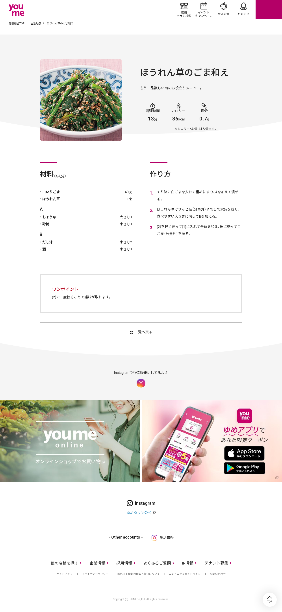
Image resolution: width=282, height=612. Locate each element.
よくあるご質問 (157, 563)
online (269, 9)
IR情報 (187, 563)
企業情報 (97, 563)
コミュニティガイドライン (184, 574)
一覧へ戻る (143, 332)
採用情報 (124, 563)
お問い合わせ (218, 574)
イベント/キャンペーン (204, 9)
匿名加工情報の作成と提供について (138, 574)
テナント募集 (216, 563)
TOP (270, 600)
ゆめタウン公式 (139, 513)
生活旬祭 (224, 9)
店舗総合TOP (16, 23)
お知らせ (243, 9)
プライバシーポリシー (95, 574)
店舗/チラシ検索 (184, 9)
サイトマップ (64, 574)
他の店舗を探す (64, 563)
